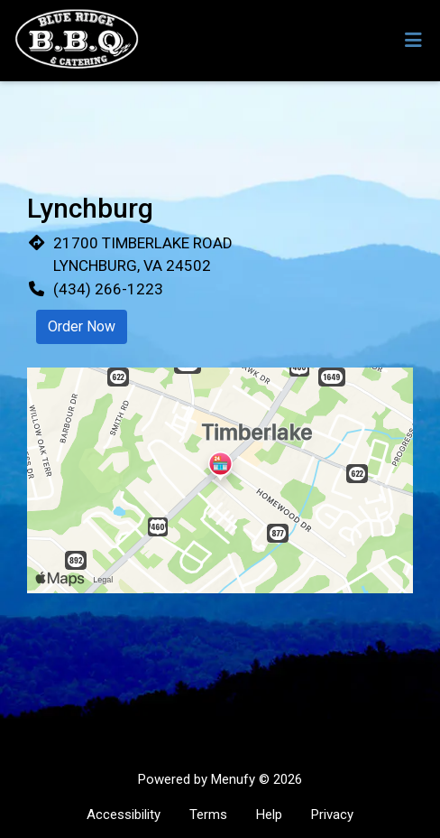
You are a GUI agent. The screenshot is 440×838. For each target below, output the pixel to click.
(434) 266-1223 (108, 289)
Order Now (81, 326)
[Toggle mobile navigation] (413, 40)
